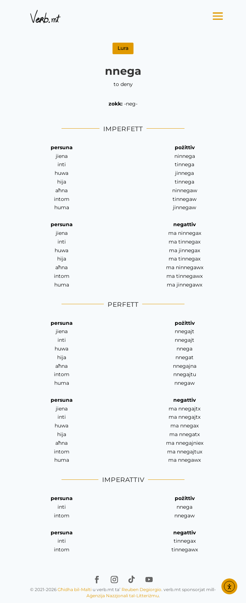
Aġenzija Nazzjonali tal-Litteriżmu (122, 595)
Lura (123, 48)
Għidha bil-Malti (75, 589)
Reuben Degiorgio (141, 589)
